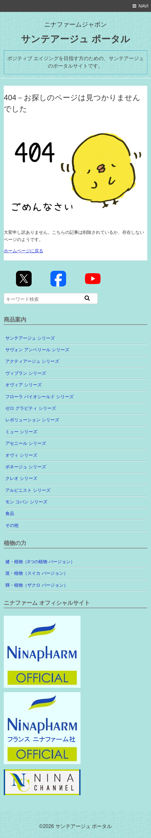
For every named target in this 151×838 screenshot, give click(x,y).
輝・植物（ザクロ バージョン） (36, 585)
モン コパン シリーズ (26, 501)
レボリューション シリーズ (32, 419)
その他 (11, 525)
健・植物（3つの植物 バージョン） (40, 561)
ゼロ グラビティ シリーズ (30, 408)
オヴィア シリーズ (23, 384)
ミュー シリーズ (21, 431)
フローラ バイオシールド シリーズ (39, 396)
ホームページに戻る (23, 250)
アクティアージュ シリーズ (32, 361)
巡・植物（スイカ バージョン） (36, 573)
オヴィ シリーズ (21, 455)
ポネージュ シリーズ (25, 466)
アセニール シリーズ (25, 443)
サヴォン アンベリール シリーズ (37, 349)
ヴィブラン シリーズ (25, 373)
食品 (9, 513)
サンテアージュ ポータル (75, 39)
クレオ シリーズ (21, 478)
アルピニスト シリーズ (27, 490)
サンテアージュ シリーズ (30, 338)
